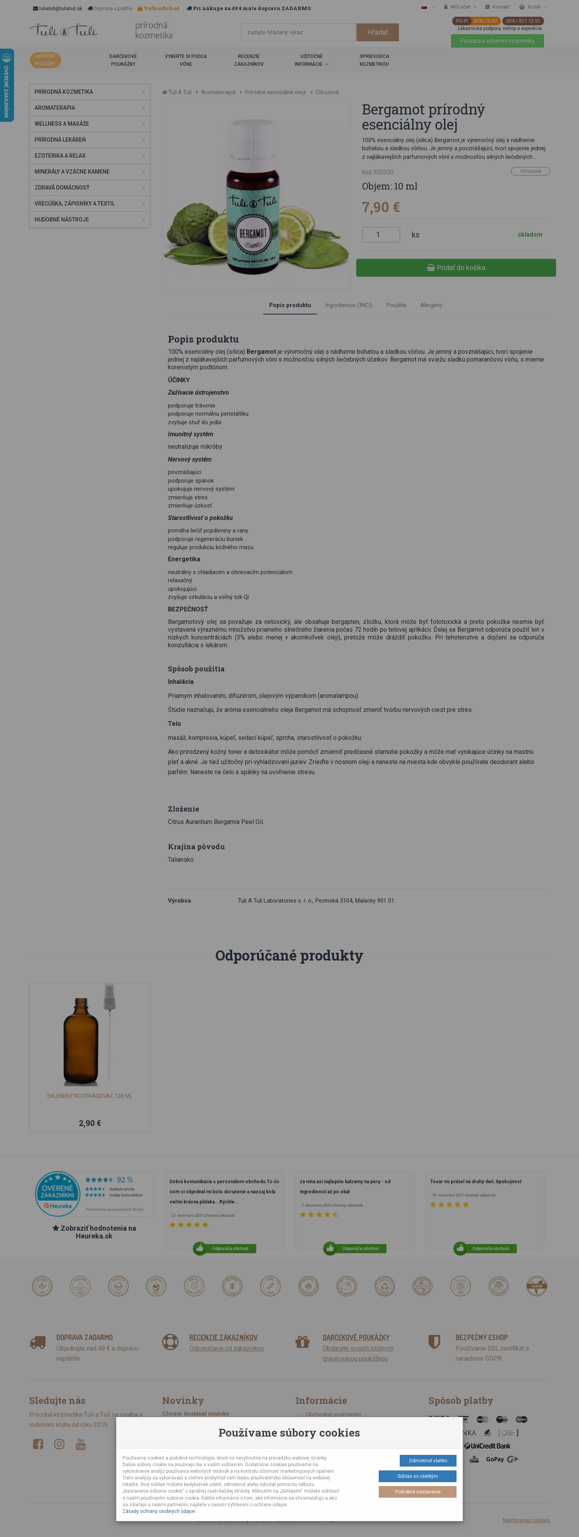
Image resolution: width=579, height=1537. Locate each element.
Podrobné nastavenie (418, 1492)
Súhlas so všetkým (417, 1476)
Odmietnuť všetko (428, 1460)
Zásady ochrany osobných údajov (158, 1511)
